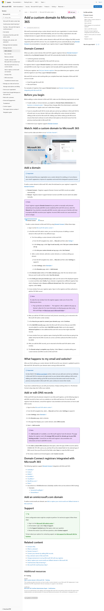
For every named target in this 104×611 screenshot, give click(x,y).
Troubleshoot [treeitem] (6, 103)
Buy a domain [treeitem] (8, 54)
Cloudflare (30, 479)
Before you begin (42, 374)
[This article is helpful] (97, 44)
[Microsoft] (3, 2)
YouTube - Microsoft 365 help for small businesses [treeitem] (11, 28)
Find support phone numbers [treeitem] (10, 109)
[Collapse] (20, 10)
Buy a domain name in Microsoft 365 (37, 556)
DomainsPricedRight (36, 490)
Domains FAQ (31, 546)
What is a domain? (32, 549)
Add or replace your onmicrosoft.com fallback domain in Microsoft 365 (47, 560)
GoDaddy (30, 469)
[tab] (30, 220)
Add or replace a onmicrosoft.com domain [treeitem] (12, 70)
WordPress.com (31, 481)
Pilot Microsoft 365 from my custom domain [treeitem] (12, 65)
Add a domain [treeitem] (8, 51)
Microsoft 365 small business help (37, 565)
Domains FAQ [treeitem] (8, 74)
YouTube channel (51, 132)
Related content (88, 39)
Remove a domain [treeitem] (9, 57)
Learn (26, 12)
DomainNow (34, 492)
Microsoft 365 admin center (47, 12)
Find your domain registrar (46, 70)
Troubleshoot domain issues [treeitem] (11, 80)
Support (86, 36)
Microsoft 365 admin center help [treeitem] (11, 21)
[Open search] (96, 2)
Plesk (28, 483)
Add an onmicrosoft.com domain (92, 34)
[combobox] (11, 14)
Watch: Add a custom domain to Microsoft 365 (92, 20)
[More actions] (78, 12)
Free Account (97, 6)
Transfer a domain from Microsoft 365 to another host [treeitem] (12, 61)
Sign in (100, 2)
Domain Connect (32, 551)
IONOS (29, 474)
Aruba (29, 472)
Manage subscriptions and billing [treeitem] (11, 86)
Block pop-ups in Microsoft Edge (54, 310)
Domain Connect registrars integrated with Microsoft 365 (91, 31)
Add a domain (87, 23)
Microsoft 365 (33, 12)
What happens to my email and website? (92, 25)
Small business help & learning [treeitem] (10, 24)
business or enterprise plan (35, 105)
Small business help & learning (36, 562)
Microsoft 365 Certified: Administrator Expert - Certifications (39, 588)
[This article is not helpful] (99, 44)
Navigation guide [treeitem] (7, 112)
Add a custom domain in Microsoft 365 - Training (37, 580)
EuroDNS (30, 476)
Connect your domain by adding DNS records (40, 553)
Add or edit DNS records (90, 29)
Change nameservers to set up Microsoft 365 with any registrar (45, 558)
